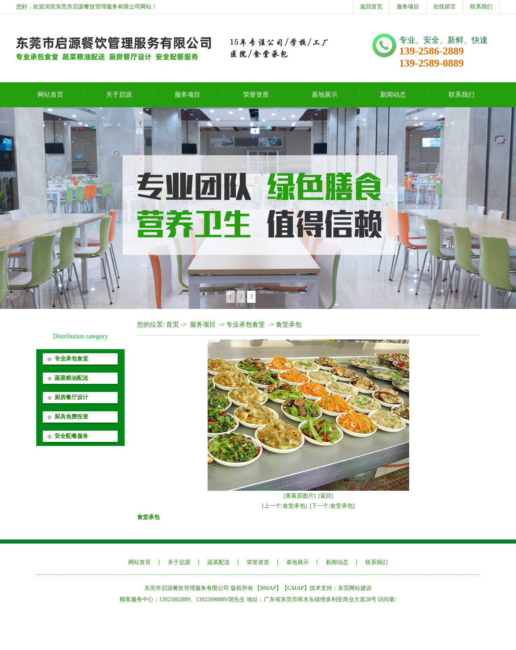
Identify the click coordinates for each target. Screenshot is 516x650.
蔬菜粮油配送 (71, 378)
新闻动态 (393, 94)
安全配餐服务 (71, 436)
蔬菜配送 (218, 562)
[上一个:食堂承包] (284, 506)
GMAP (295, 588)
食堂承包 (289, 324)
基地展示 (324, 94)
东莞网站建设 (355, 588)
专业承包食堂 (71, 359)
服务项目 (408, 7)
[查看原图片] (299, 496)
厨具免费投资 (71, 417)
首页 (172, 324)
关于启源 (119, 94)
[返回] (325, 496)
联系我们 (481, 7)
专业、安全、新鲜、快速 (443, 39)
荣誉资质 (256, 94)
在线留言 (444, 7)
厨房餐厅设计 (71, 397)
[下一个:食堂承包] (332, 506)
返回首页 (371, 7)
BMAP (268, 588)
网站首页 (50, 94)
